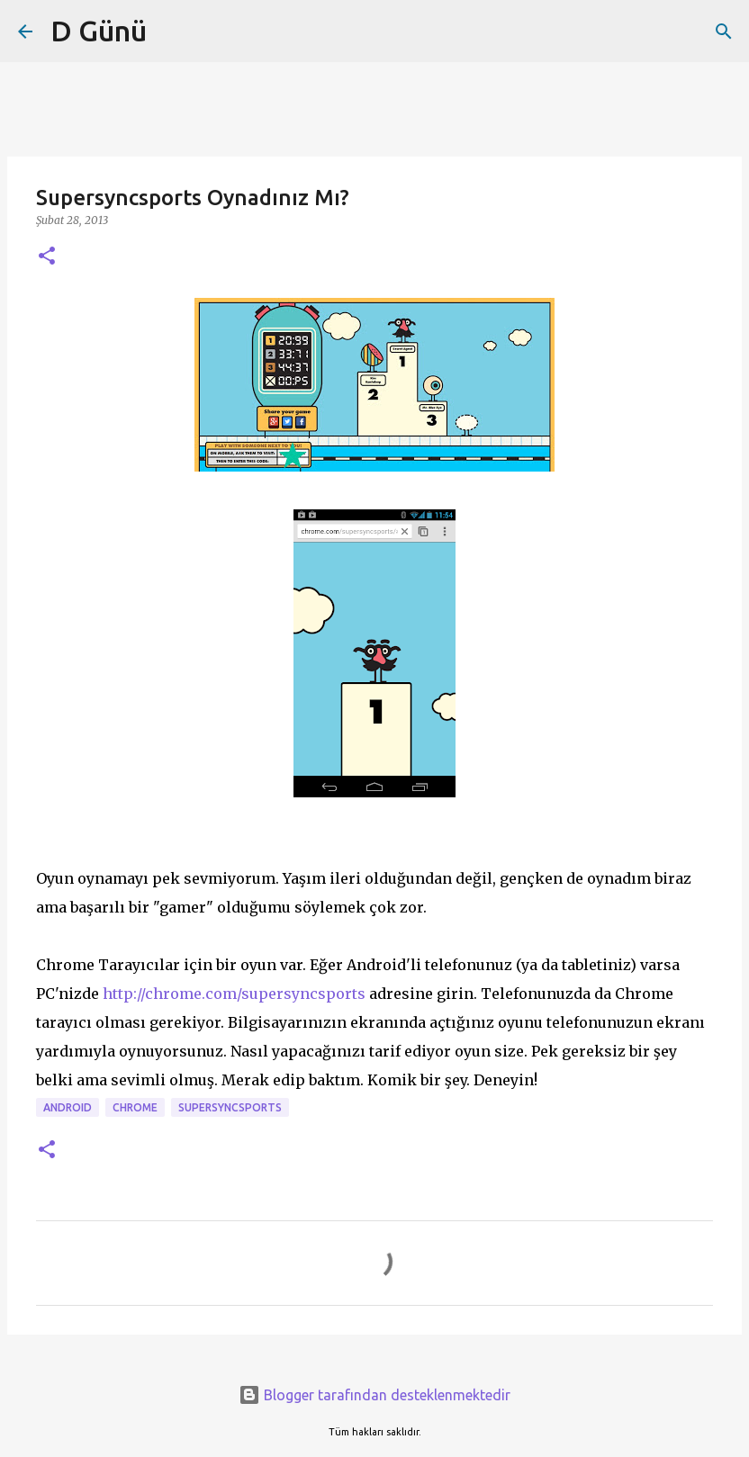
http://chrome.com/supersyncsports (234, 994)
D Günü (98, 30)
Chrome (135, 1107)
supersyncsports (230, 1107)
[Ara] (724, 31)
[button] (47, 257)
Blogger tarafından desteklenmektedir (374, 1395)
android (67, 1107)
